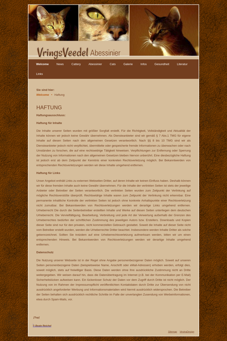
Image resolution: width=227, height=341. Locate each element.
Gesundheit (162, 64)
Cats (113, 64)
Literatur (182, 64)
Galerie (128, 64)
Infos (144, 64)
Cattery (76, 64)
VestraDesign (187, 331)
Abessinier (95, 64)
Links (39, 74)
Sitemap (172, 331)
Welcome (42, 64)
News (60, 64)
